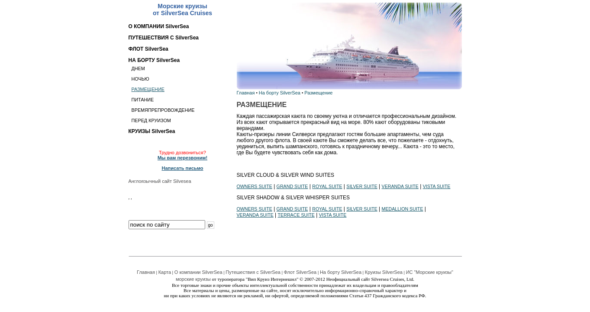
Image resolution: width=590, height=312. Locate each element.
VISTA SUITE (437, 186)
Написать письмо (182, 168)
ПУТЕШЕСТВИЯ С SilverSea (164, 38)
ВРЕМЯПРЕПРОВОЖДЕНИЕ (163, 110)
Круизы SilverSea (384, 272)
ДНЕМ (138, 68)
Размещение (318, 92)
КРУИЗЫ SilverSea (152, 131)
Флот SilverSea (300, 272)
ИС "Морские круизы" (429, 272)
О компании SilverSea (198, 272)
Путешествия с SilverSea (253, 272)
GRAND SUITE (292, 186)
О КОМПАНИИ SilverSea (159, 26)
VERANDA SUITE (400, 186)
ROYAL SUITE (327, 186)
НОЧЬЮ (140, 78)
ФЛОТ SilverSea (148, 49)
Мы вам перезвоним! (182, 157)
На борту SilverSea (279, 92)
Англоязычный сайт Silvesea (160, 181)
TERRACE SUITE (296, 215)
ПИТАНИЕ (143, 99)
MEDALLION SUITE (402, 208)
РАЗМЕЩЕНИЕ (148, 89)
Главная (246, 92)
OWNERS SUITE (254, 186)
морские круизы (193, 279)
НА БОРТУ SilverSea (154, 60)
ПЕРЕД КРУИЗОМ (151, 120)
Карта (164, 272)
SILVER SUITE (361, 186)
